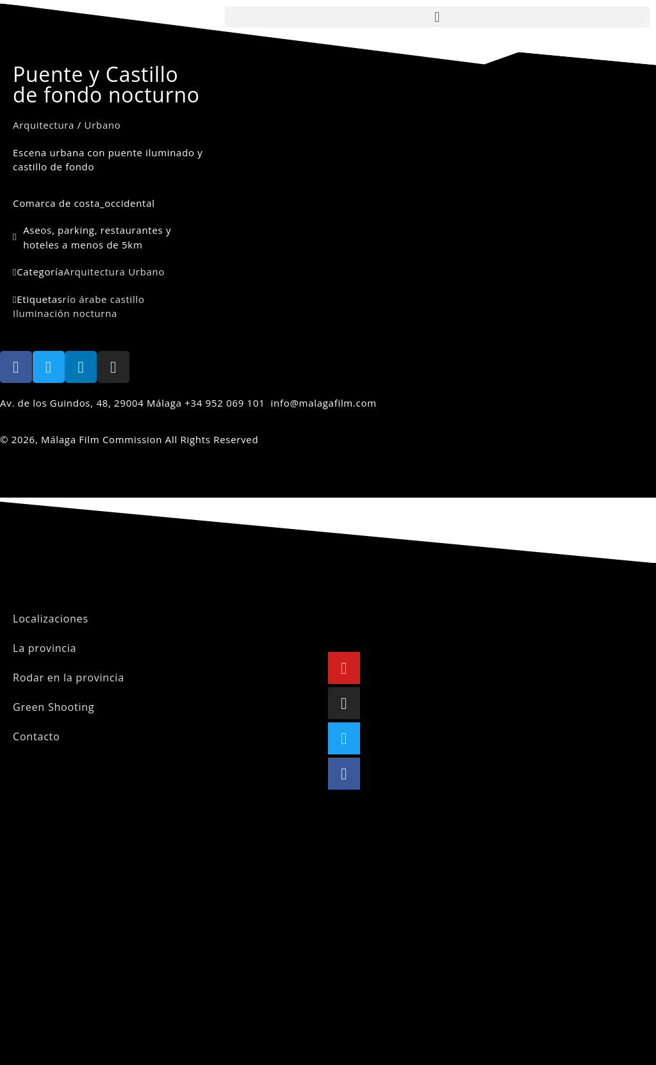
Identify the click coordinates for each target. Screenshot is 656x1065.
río (69, 299)
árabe (93, 299)
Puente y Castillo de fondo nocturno (106, 84)
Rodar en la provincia (65, 677)
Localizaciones (48, 618)
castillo (127, 299)
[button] (437, 17)
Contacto (35, 736)
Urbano (103, 124)
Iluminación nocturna (65, 313)
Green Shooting (51, 707)
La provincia (42, 648)
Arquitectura (43, 124)
